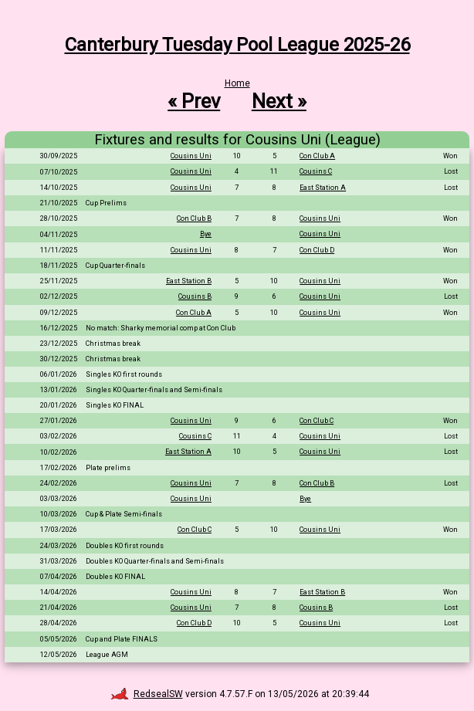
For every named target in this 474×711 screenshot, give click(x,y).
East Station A (323, 187)
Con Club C (316, 421)
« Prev (194, 101)
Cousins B (195, 296)
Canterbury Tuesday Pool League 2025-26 (237, 45)
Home (237, 83)
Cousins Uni (191, 156)
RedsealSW (146, 694)
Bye (206, 234)
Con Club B (194, 218)
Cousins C (316, 171)
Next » (279, 101)
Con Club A (317, 156)
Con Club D (317, 250)
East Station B (189, 281)
